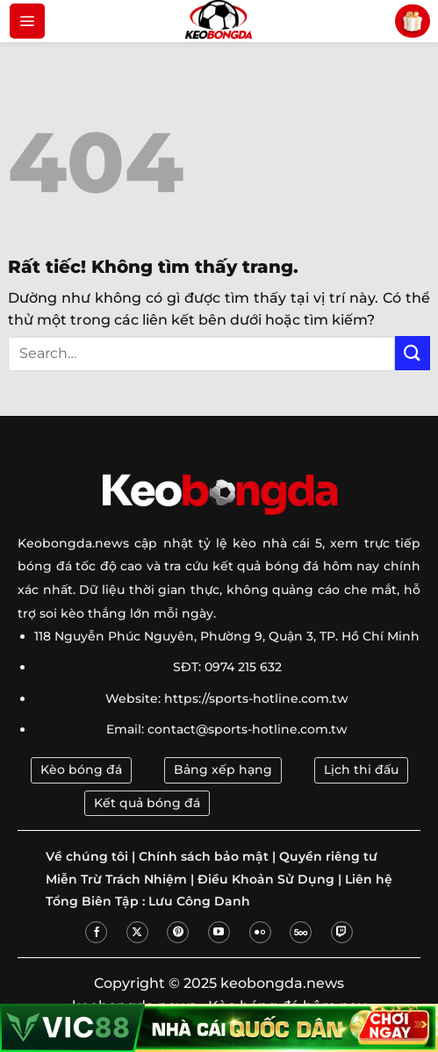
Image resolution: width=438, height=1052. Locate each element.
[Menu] (27, 21)
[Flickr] (260, 932)
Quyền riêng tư (328, 856)
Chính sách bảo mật (204, 856)
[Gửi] (412, 353)
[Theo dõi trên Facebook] (96, 932)
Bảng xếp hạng (223, 769)
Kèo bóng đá (81, 769)
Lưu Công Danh (199, 901)
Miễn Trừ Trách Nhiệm (116, 879)
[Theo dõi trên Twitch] (342, 932)
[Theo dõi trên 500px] (301, 932)
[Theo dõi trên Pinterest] (178, 932)
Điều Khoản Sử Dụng (265, 879)
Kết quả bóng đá (147, 803)
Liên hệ (368, 879)
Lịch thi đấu (361, 769)
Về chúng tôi (87, 856)
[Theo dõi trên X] (137, 932)
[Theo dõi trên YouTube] (219, 932)
